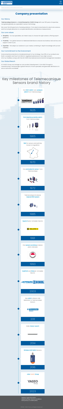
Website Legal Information (28, 397)
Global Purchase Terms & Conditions (31, 399)
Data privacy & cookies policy (29, 400)
